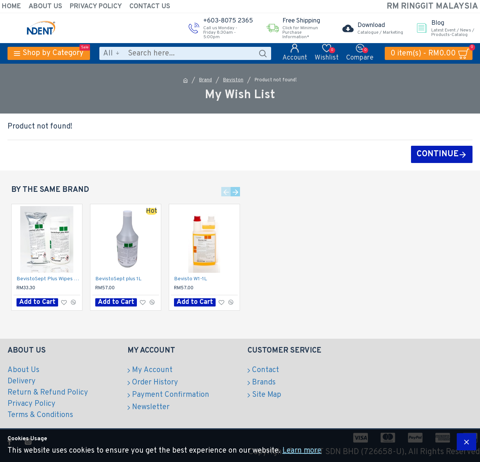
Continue (438, 154)
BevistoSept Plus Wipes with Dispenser (48, 279)
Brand (205, 80)
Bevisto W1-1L (190, 279)
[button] (226, 191)
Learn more (301, 451)
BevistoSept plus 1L (118, 279)
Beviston (233, 80)
